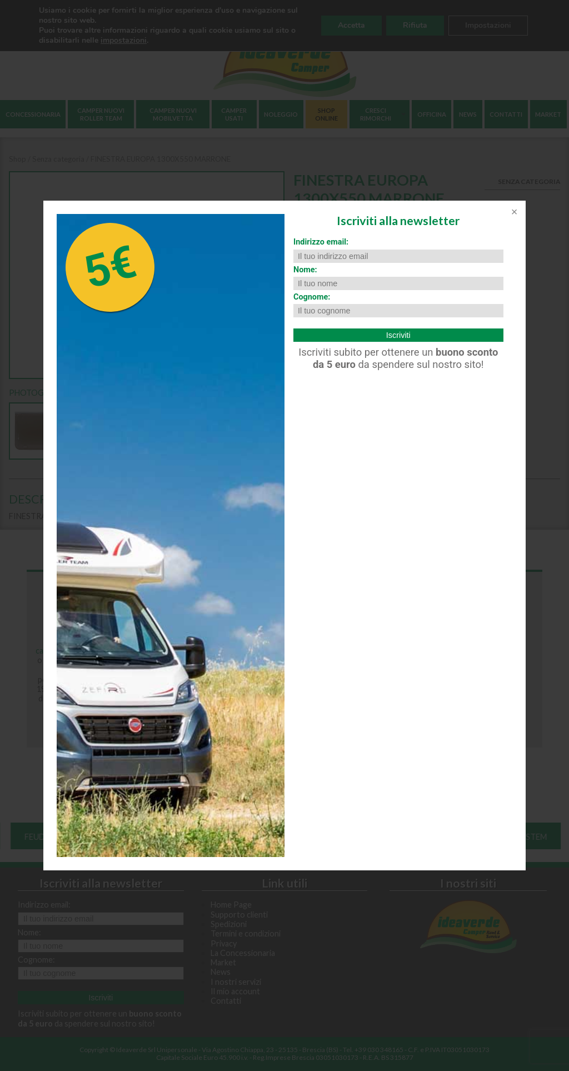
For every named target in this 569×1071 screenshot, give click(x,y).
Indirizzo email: (320, 242)
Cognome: (311, 297)
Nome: (305, 270)
